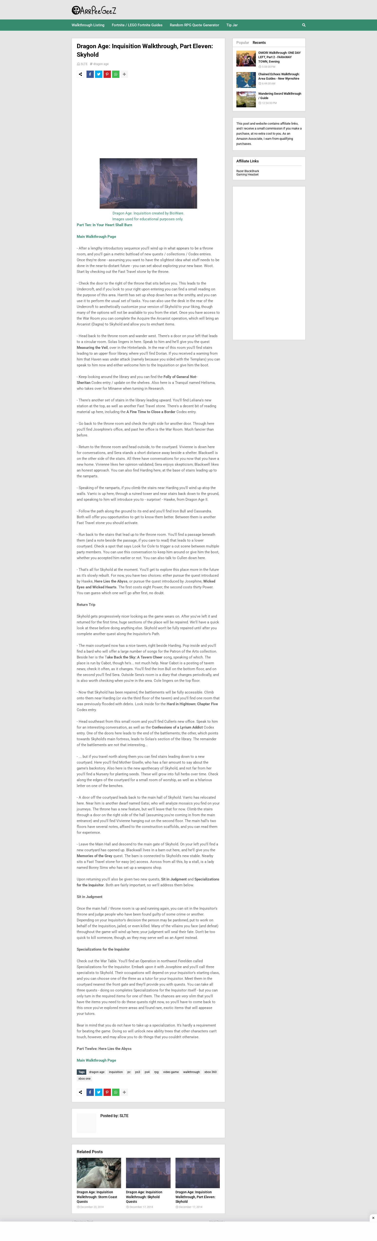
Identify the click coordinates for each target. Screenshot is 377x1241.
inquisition (116, 1072)
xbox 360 (210, 1072)
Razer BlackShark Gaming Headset (247, 172)
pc (129, 1072)
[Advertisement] (148, 118)
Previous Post (83, 1219)
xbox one (84, 1077)
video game (171, 1072)
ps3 (137, 1072)
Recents (259, 42)
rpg (156, 1072)
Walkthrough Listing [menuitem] (88, 25)
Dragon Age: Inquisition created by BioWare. (148, 213)
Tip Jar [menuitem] (232, 25)
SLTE (84, 64)
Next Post (216, 1219)
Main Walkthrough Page (96, 236)
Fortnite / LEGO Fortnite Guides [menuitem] (137, 25)
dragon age (101, 64)
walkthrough (191, 1072)
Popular (242, 42)
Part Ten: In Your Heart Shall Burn (104, 225)
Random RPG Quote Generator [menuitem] (194, 25)
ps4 (147, 1072)
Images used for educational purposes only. (147, 219)
